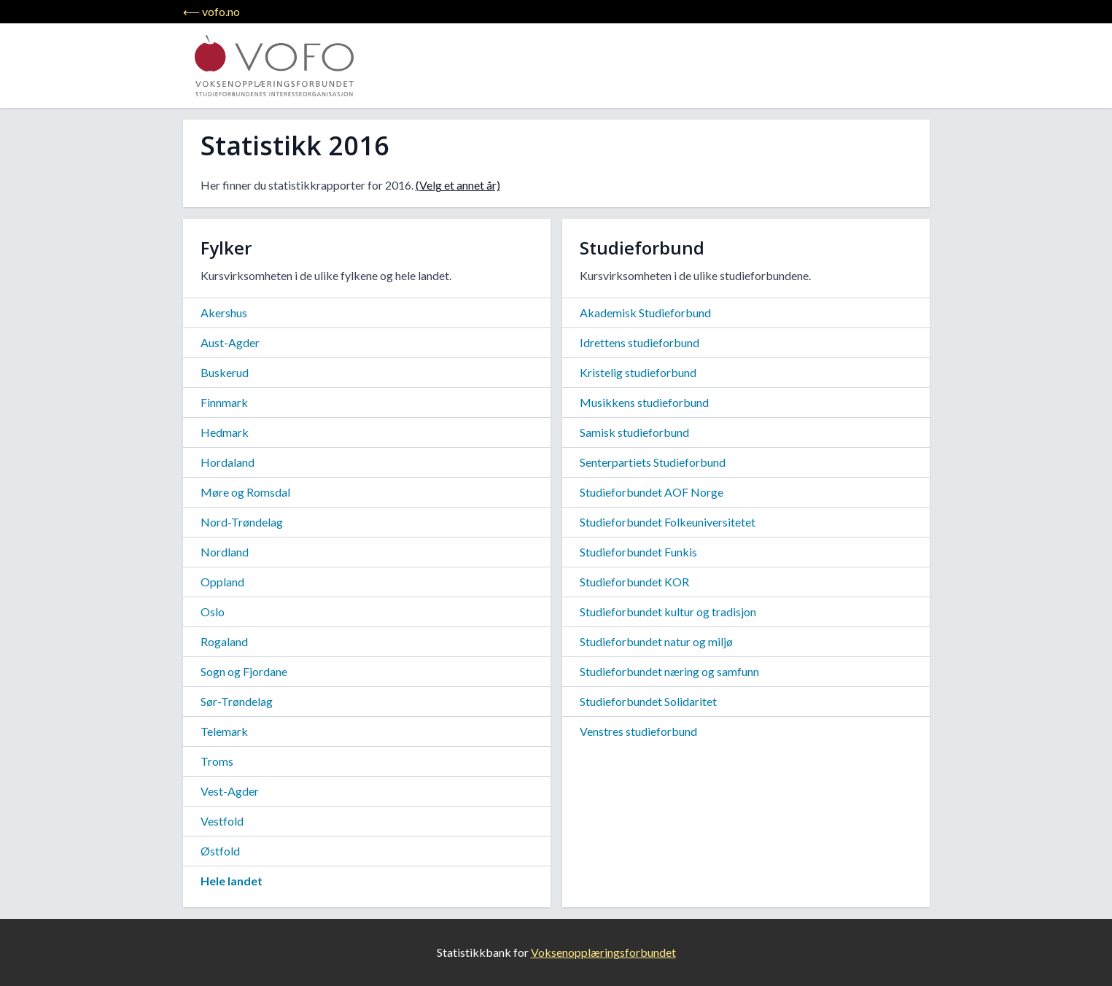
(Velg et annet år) (458, 185)
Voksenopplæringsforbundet (603, 952)
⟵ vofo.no (211, 11)
